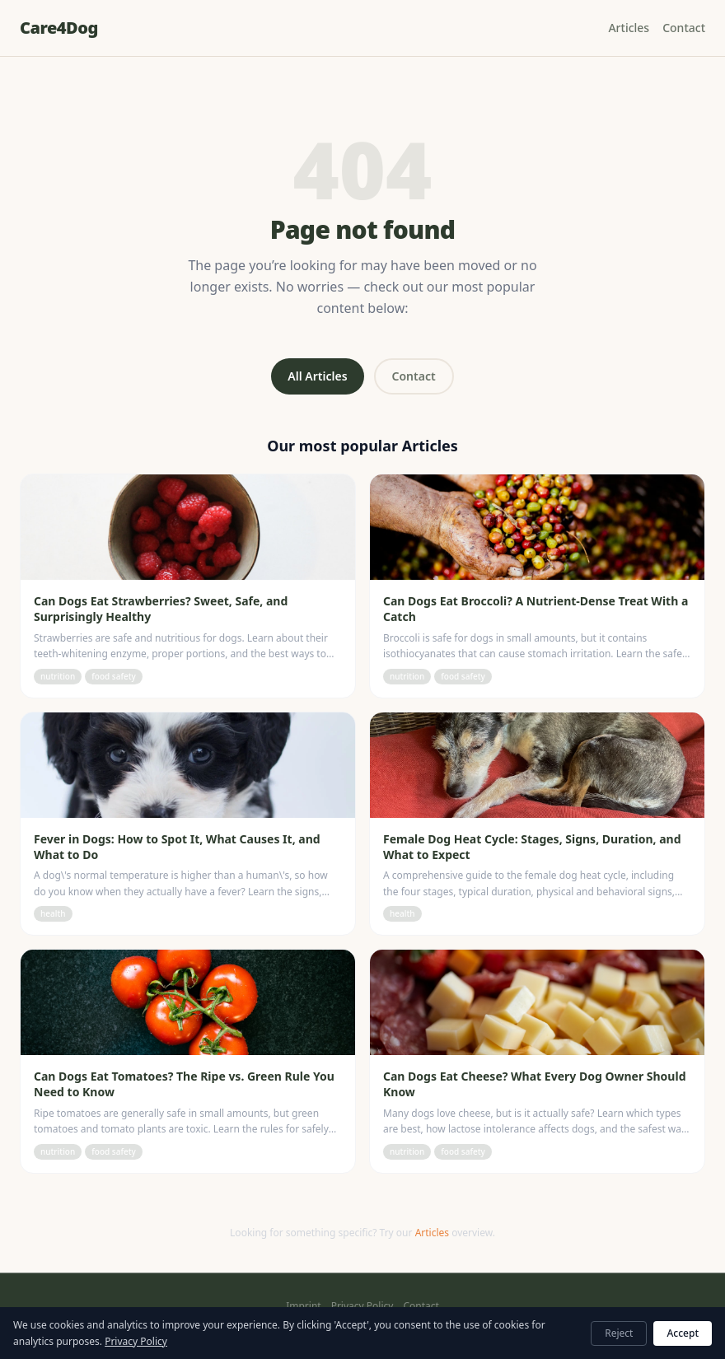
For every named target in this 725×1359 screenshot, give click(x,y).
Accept (683, 1333)
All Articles (317, 376)
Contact (683, 27)
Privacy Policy (362, 1306)
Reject (619, 1333)
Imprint (303, 1306)
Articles (628, 27)
